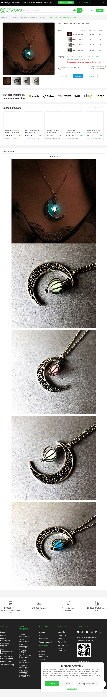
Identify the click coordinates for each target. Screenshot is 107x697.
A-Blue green (75, 50)
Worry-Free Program (4, 645)
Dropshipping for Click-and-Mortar (6, 657)
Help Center (43, 639)
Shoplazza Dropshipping (24, 666)
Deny (67, 683)
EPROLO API (24, 676)
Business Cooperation (43, 655)
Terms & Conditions (62, 649)
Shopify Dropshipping (24, 635)
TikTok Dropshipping (24, 640)
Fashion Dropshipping (5, 640)
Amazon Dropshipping (24, 661)
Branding (3, 635)
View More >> (100, 108)
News (60, 639)
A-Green (75, 34)
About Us (61, 632)
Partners (42, 659)
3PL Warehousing (7, 665)
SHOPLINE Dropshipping (24, 672)
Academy (42, 632)
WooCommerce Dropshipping (25, 656)
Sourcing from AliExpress (24, 651)
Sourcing (3, 632)
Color (60, 30)
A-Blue (74, 39)
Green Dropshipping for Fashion (6, 651)
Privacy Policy (72, 689)
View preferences (87, 683)
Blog (40, 635)
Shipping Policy (63, 645)
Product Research (45, 642)
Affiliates (42, 651)
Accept (52, 683)
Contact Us (62, 635)
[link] (4, 18)
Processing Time (62, 68)
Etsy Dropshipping (24, 646)
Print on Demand (6, 661)
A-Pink (74, 45)
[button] (82, 632)
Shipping (61, 57)
